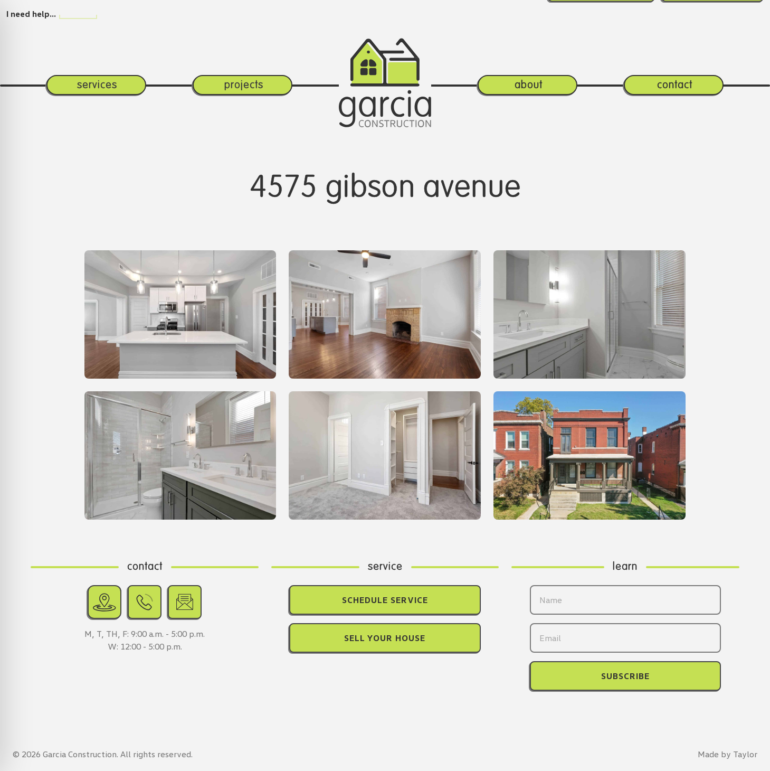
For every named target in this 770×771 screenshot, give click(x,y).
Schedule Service (385, 600)
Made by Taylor (727, 754)
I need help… (31, 13)
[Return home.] (385, 64)
